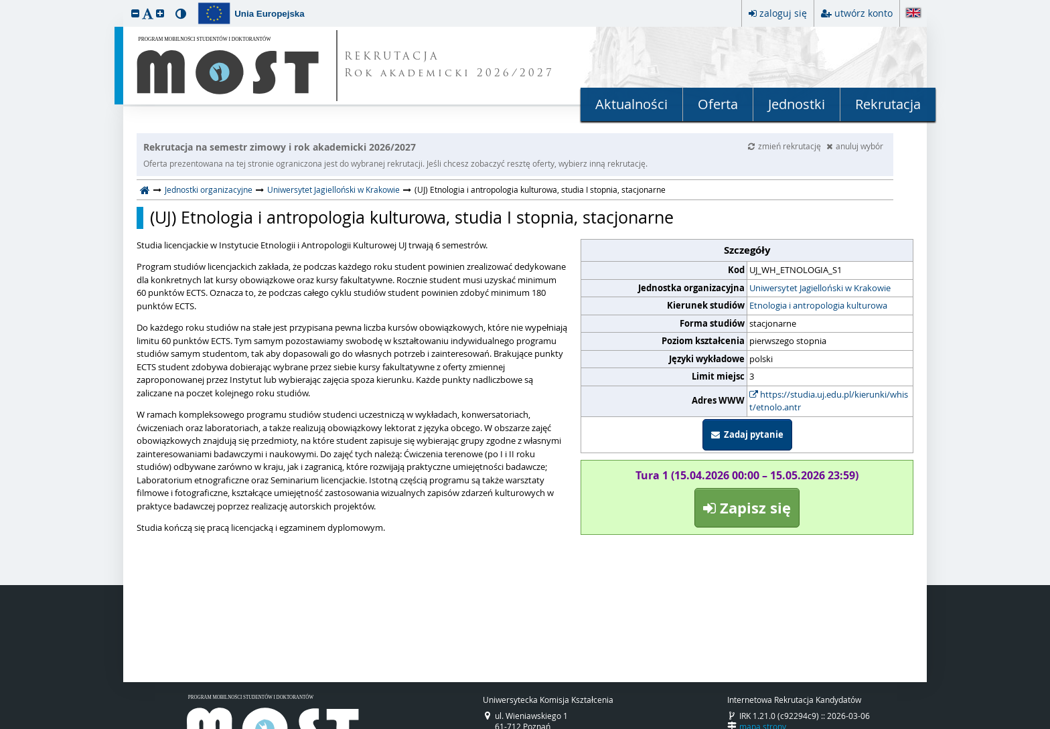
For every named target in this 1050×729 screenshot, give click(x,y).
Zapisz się (747, 507)
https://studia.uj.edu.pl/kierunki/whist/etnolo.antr (828, 401)
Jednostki (796, 104)
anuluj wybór (854, 146)
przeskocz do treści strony (3, 3)
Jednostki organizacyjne (208, 189)
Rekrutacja (888, 104)
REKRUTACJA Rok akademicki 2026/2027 (449, 65)
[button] (135, 13)
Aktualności (631, 104)
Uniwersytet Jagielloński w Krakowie (333, 189)
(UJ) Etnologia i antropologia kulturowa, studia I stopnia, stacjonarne (412, 217)
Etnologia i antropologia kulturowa (818, 305)
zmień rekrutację (785, 146)
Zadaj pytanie (747, 434)
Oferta (718, 104)
